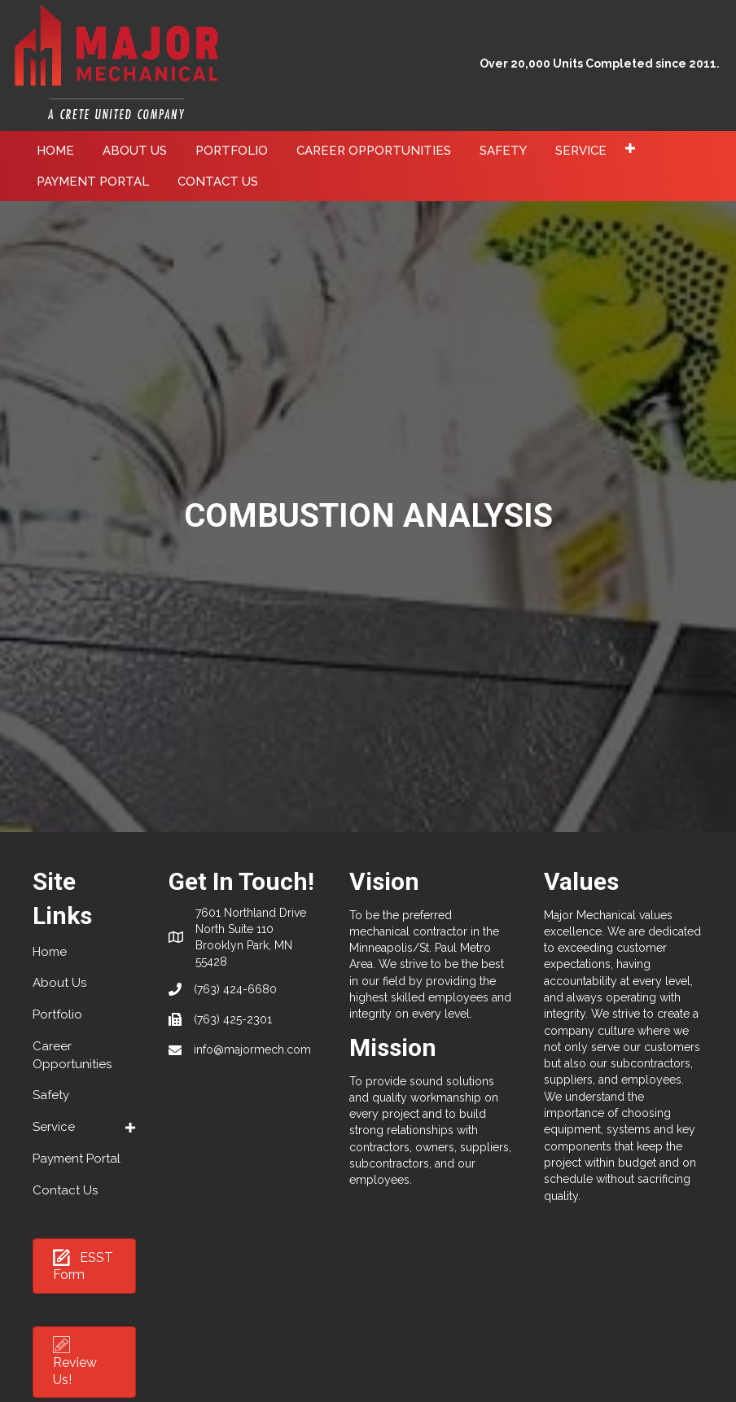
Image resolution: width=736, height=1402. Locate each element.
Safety (51, 1095)
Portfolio (57, 1014)
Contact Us (65, 1190)
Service (54, 1126)
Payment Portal (76, 1158)
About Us (59, 982)
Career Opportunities (72, 1055)
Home (50, 951)
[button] (630, 148)
